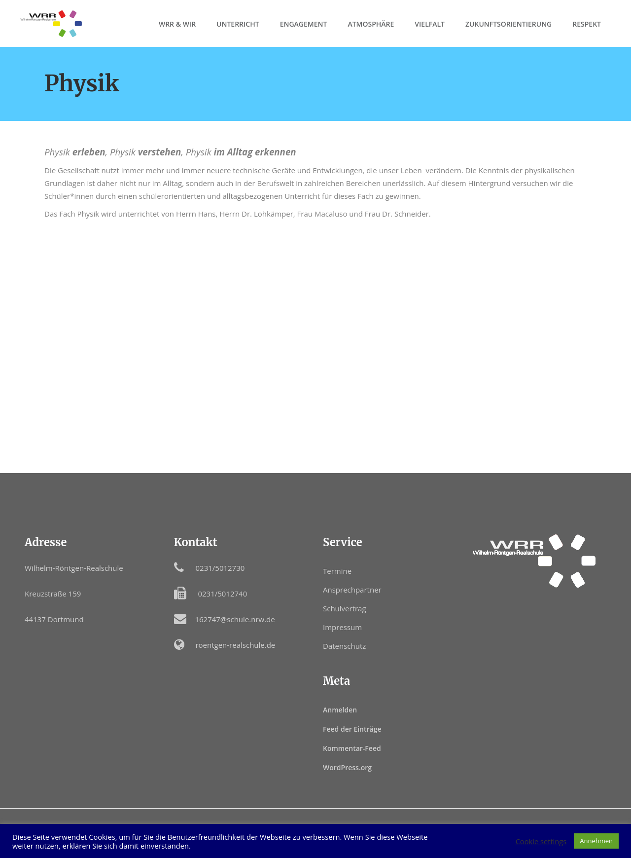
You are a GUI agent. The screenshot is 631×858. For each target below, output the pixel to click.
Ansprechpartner (352, 590)
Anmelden (340, 709)
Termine (337, 571)
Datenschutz (344, 646)
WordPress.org (347, 767)
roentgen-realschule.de (235, 645)
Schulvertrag (344, 608)
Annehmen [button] (596, 840)
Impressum (342, 627)
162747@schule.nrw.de (235, 619)
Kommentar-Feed (352, 748)
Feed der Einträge (352, 729)
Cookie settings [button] (541, 841)
